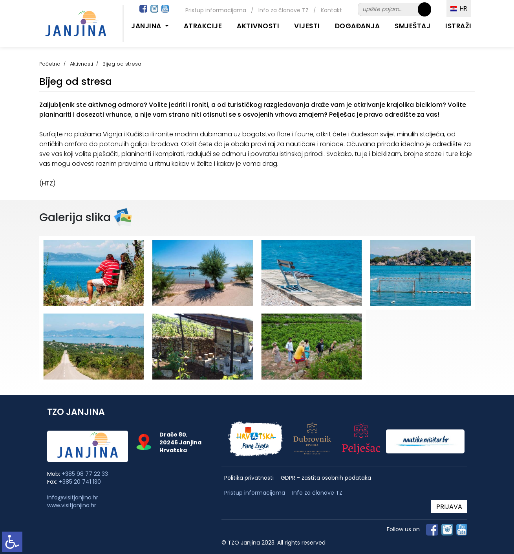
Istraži (458, 26)
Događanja (357, 26)
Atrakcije (203, 26)
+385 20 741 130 (80, 482)
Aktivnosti (258, 26)
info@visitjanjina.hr (72, 497)
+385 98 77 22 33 (85, 474)
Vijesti (307, 26)
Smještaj (412, 26)
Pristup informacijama (215, 10)
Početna (49, 64)
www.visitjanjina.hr (71, 505)
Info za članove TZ (283, 10)
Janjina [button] (147, 26)
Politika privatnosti (249, 478)
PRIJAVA (449, 506)
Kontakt (331, 10)
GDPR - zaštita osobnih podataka (326, 478)
